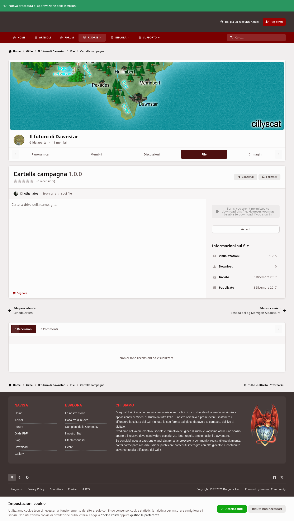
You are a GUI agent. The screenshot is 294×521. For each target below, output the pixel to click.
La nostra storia (75, 413)
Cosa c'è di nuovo (76, 420)
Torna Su (276, 385)
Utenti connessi (75, 440)
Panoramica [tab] (40, 154)
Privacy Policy (36, 489)
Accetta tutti (232, 509)
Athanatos (31, 194)
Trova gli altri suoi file (57, 194)
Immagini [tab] (255, 154)
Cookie (72, 489)
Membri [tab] (96, 154)
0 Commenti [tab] (49, 329)
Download (21, 447)
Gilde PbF (21, 433)
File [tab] (204, 154)
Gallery (19, 453)
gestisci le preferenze (144, 515)
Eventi (69, 447)
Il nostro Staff (73, 433)
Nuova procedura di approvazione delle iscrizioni (40, 6)
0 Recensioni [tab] (23, 329)
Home (18, 413)
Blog (17, 440)
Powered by (265, 489)
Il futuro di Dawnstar (66, 136)
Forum (19, 426)
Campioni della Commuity (82, 426)
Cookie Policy (110, 515)
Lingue (16, 489)
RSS (86, 489)
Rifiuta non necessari (267, 509)
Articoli (19, 420)
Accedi (245, 229)
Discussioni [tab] (152, 154)
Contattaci (56, 489)
